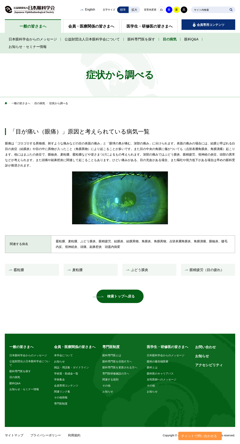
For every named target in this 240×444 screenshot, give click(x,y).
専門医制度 (60, 403)
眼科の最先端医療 (157, 361)
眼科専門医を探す (141, 39)
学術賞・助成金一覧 (66, 373)
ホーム (6, 103)
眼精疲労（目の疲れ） (207, 270)
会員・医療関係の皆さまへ (91, 26)
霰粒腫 (19, 270)
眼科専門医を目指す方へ (117, 361)
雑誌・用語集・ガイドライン (71, 367)
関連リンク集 (62, 391)
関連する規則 (110, 379)
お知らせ (59, 361)
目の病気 (170, 39)
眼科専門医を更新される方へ (119, 367)
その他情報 (60, 397)
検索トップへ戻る (121, 296)
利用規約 (74, 435)
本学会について (63, 355)
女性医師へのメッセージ (161, 379)
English (90, 9)
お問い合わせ (205, 347)
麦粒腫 (77, 270)
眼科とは (152, 367)
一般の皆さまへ (33, 26)
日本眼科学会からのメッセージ (33, 39)
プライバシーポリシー (45, 435)
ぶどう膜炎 (139, 270)
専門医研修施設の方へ (115, 373)
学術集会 (59, 379)
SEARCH (231, 10)
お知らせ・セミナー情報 (28, 47)
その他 (106, 385)
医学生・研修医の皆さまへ (150, 26)
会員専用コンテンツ (210, 24)
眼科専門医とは (111, 355)
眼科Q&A (191, 39)
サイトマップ (14, 435)
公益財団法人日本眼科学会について (92, 39)
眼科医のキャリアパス (160, 373)
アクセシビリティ (209, 365)
